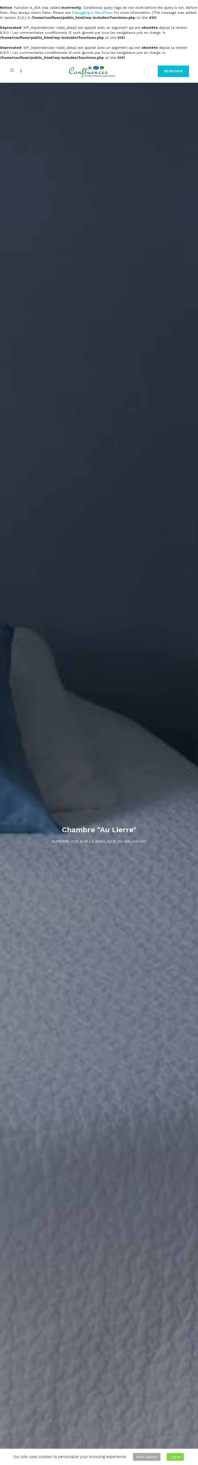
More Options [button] (147, 1457)
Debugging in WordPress (92, 13)
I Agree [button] (175, 1457)
